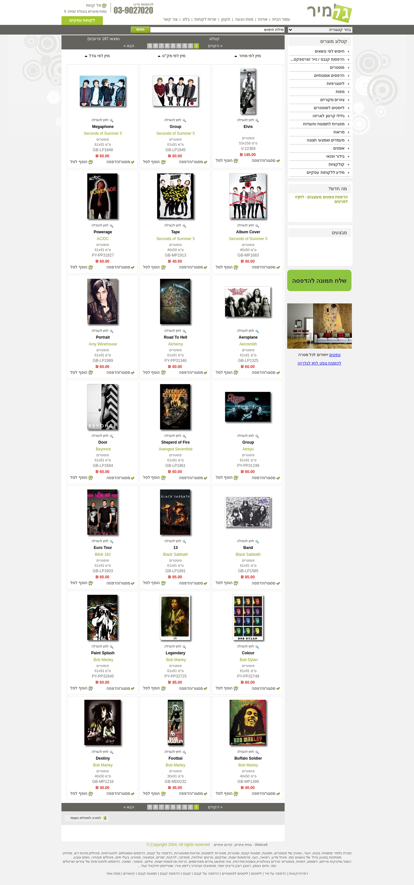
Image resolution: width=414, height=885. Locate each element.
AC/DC (103, 239)
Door (102, 442)
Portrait (103, 337)
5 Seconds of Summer (175, 133)
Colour (248, 653)
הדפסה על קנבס (159, 853)
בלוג (186, 19)
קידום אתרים (223, 845)
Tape (175, 232)
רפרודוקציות (298, 873)
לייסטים (256, 873)
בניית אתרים (243, 845)
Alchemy (175, 344)
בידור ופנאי (335, 156)
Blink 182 (103, 554)
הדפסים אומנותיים (329, 75)
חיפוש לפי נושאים (329, 51)
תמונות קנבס (147, 873)
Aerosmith (248, 344)
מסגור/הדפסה (263, 160)
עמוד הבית (281, 19)
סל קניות (93, 5)
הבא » (129, 46)
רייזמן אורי (182, 866)
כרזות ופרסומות (175, 861)
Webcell (261, 845)
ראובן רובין (243, 866)
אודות (262, 19)
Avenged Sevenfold (175, 449)
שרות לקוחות (205, 19)
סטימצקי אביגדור (203, 866)
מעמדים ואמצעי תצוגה (325, 140)
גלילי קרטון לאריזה (328, 116)
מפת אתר (113, 873)
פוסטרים (337, 67)
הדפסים (114, 861)
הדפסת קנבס (170, 873)
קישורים (129, 873)
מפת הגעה (244, 19)
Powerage (103, 232)
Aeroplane (248, 337)
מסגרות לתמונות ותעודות (323, 124)
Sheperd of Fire (175, 442)
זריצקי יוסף (226, 866)
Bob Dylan (248, 660)
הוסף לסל (224, 160)
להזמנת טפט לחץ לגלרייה (319, 363)
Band (248, 547)
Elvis (248, 126)
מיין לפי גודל (97, 56)
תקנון (225, 19)
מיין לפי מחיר (247, 56)
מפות (340, 92)
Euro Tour (103, 547)
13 (175, 547)
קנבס (187, 873)
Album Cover (248, 232)
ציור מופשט (222, 861)
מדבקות (336, 861)
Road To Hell (175, 337)
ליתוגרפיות (98, 861)
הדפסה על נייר (275, 873)
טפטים (335, 355)
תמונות (267, 853)
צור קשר (170, 19)
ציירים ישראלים (73, 861)
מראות (338, 132)
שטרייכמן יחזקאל (160, 866)
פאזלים (94, 853)
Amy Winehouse (103, 344)
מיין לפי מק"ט (171, 56)
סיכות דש (81, 853)
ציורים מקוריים (332, 100)
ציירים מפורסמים (201, 861)
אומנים (338, 148)
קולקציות (336, 164)
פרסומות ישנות (239, 857)
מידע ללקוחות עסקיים (325, 172)
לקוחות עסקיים (82, 20)
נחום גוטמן (261, 866)
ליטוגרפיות (335, 83)
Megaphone (103, 126)
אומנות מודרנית (244, 861)
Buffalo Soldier (248, 758)
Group (175, 126)
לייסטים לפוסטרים (329, 108)
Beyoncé (103, 449)
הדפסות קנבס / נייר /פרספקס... (317, 59)
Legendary (175, 653)
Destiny (103, 758)
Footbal (175, 758)
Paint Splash (102, 653)
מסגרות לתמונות (214, 853)
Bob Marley (175, 660)
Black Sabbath (248, 554)
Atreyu (248, 449)
